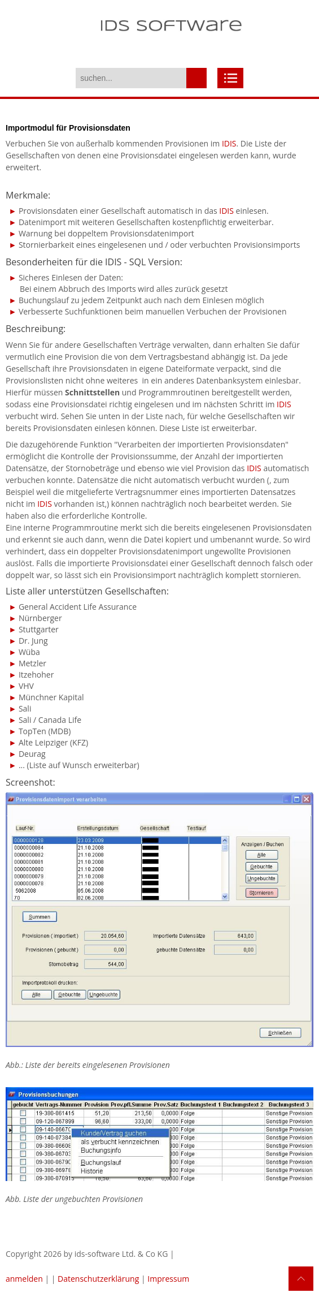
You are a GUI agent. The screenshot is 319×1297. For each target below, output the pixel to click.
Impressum (168, 1278)
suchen (196, 78)
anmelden (24, 1278)
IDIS (229, 143)
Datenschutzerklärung (98, 1278)
